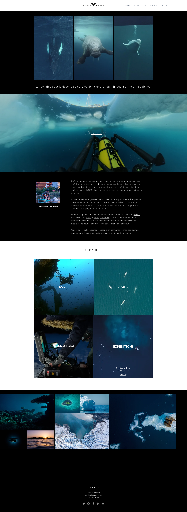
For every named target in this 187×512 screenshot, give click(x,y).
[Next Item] (171, 421)
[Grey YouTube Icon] (103, 503)
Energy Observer (101, 217)
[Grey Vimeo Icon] (83, 503)
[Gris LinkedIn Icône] (98, 503)
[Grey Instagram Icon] (88, 503)
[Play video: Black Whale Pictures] (93, 133)
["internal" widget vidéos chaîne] (93, 133)
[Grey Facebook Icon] (93, 503)
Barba (88, 217)
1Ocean (137, 214)
